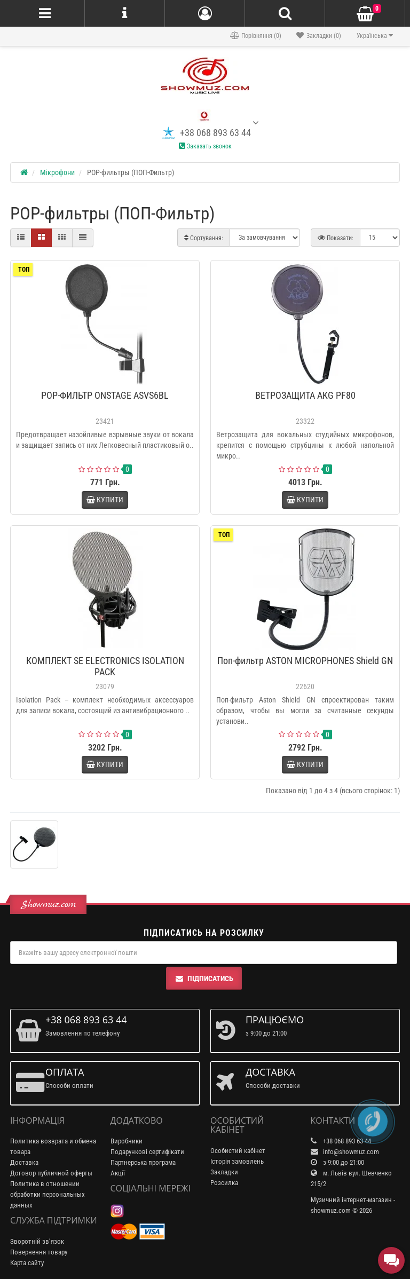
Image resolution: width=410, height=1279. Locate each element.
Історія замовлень (237, 1161)
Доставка (24, 1162)
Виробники (127, 1141)
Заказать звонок (205, 146)
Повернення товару (38, 1252)
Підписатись (204, 978)
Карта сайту (27, 1263)
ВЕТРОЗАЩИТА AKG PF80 (305, 395)
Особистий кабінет (237, 1151)
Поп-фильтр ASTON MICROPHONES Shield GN (305, 660)
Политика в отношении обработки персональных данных (47, 1194)
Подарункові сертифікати (147, 1152)
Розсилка (224, 1183)
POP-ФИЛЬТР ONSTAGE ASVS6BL (105, 395)
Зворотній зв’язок (37, 1241)
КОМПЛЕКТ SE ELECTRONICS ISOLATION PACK (105, 666)
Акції (118, 1173)
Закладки (224, 1172)
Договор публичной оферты (51, 1173)
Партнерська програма (143, 1162)
